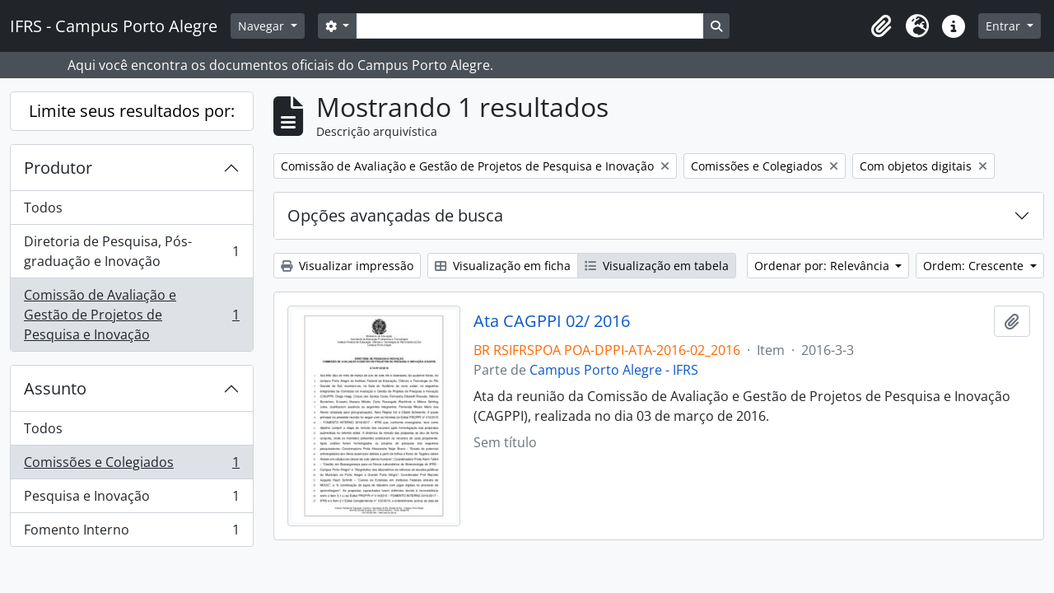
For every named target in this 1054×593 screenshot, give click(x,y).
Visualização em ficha (503, 265)
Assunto (55, 388)
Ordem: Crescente (975, 265)
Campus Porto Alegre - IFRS (613, 370)
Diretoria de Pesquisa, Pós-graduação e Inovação (131, 251)
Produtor (58, 167)
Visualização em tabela (657, 265)
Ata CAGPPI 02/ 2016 (551, 321)
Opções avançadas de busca (395, 215)
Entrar (1005, 26)
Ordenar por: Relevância (823, 265)
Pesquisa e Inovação (131, 499)
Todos (43, 207)
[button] (881, 26)
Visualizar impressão (347, 265)
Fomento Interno (131, 533)
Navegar (262, 26)
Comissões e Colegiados (131, 465)
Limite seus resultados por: (132, 111)
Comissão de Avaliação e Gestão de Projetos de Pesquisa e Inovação (131, 314)
